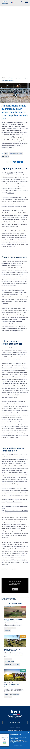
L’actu (9, 77)
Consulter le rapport (18, 745)
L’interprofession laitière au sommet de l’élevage (12, 649)
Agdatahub (11, 192)
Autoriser (15, 589)
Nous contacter (15, 722)
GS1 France (10, 172)
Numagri (20, 190)
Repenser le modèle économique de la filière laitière (13, 619)
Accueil (3, 77)
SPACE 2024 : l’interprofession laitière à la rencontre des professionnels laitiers (13, 684)
